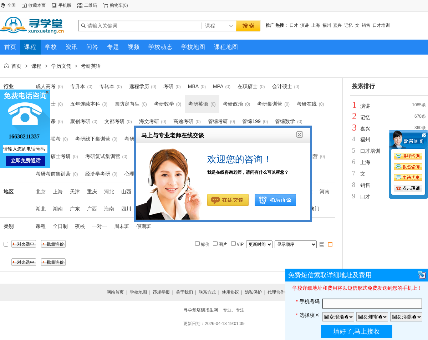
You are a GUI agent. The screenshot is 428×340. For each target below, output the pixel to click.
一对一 (99, 226)
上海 (315, 25)
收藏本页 (37, 5)
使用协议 (230, 292)
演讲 (304, 25)
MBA (193, 86)
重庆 (92, 191)
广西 (92, 209)
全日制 (60, 226)
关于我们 (184, 292)
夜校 (80, 226)
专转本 (107, 86)
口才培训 (381, 25)
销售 (366, 25)
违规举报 (161, 292)
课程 (36, 66)
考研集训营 (269, 104)
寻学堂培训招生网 (201, 310)
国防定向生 (126, 104)
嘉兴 (337, 25)
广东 (75, 209)
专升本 (77, 86)
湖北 (41, 209)
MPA (218, 86)
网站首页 (115, 292)
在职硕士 (248, 86)
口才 (294, 25)
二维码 (90, 5)
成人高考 (46, 86)
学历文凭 (61, 66)
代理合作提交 (280, 292)
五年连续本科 (85, 104)
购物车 (116, 5)
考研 (168, 86)
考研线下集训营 (92, 139)
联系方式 (207, 292)
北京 (41, 191)
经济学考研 (97, 174)
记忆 (348, 25)
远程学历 (139, 86)
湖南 (58, 209)
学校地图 (138, 292)
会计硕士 (282, 86)
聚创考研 (80, 121)
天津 (75, 191)
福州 (326, 25)
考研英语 (91, 66)
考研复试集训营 (102, 156)
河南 (325, 191)
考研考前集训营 (53, 174)
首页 (16, 66)
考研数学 (164, 104)
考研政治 (233, 104)
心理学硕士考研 (53, 156)
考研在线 (307, 104)
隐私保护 (253, 292)
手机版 (64, 5)
